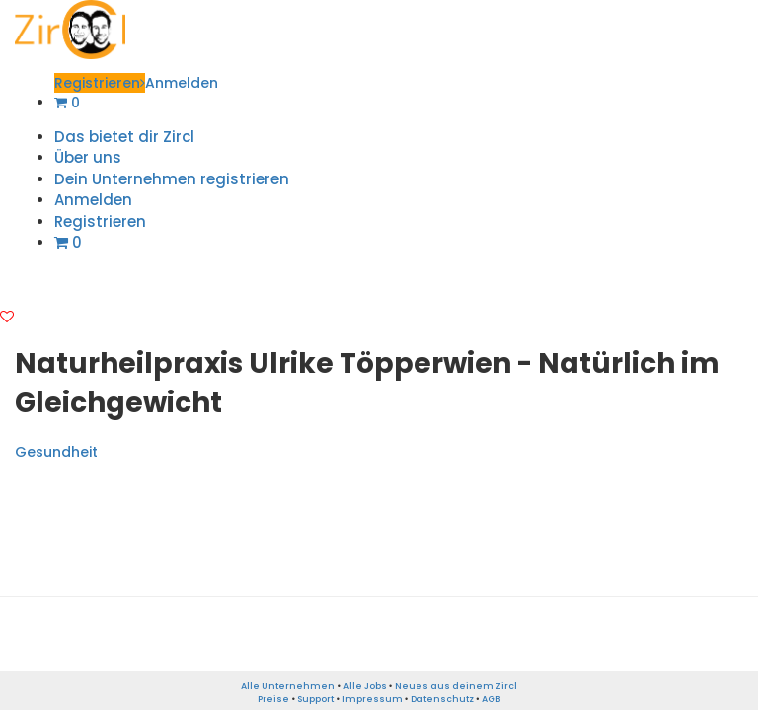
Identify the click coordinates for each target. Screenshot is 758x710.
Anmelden (181, 83)
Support (315, 699)
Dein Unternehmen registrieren (171, 179)
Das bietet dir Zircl (124, 136)
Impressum (372, 699)
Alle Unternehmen (288, 686)
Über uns (87, 157)
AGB (491, 699)
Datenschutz (442, 699)
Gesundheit (56, 452)
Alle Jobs (365, 686)
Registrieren (99, 83)
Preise (273, 699)
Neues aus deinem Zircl (456, 686)
